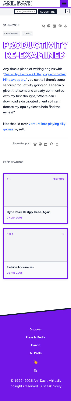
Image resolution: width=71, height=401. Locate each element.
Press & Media (35, 337)
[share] (65, 26)
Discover (36, 329)
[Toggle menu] (64, 3)
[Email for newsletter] (25, 11)
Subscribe (47, 12)
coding (27, 33)
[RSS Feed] (35, 370)
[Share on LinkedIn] (54, 26)
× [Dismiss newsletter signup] (67, 11)
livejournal (11, 33)
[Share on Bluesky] (43, 26)
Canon (35, 345)
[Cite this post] (60, 25)
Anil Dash (17, 3)
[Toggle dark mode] (35, 362)
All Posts (35, 353)
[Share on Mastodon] (48, 26)
